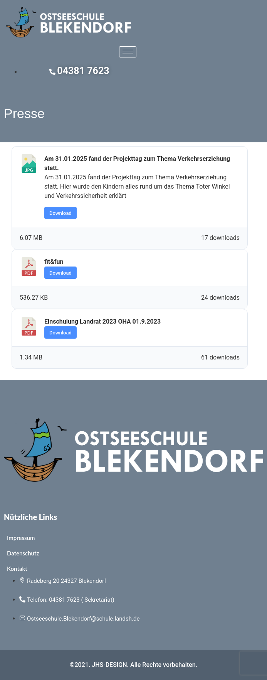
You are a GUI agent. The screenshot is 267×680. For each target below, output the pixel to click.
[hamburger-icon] (127, 51)
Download (60, 213)
